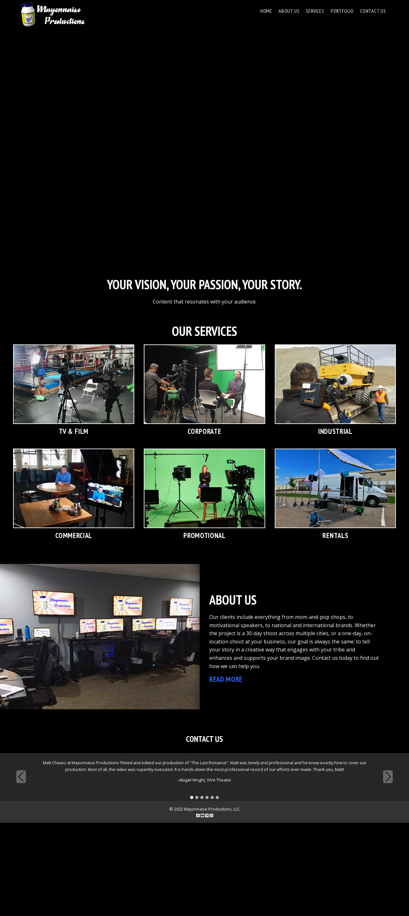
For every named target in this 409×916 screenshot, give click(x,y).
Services (315, 11)
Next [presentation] (387, 777)
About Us (289, 11)
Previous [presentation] (21, 777)
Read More (226, 679)
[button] (191, 798)
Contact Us (373, 11)
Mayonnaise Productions (52, 15)
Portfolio (342, 11)
